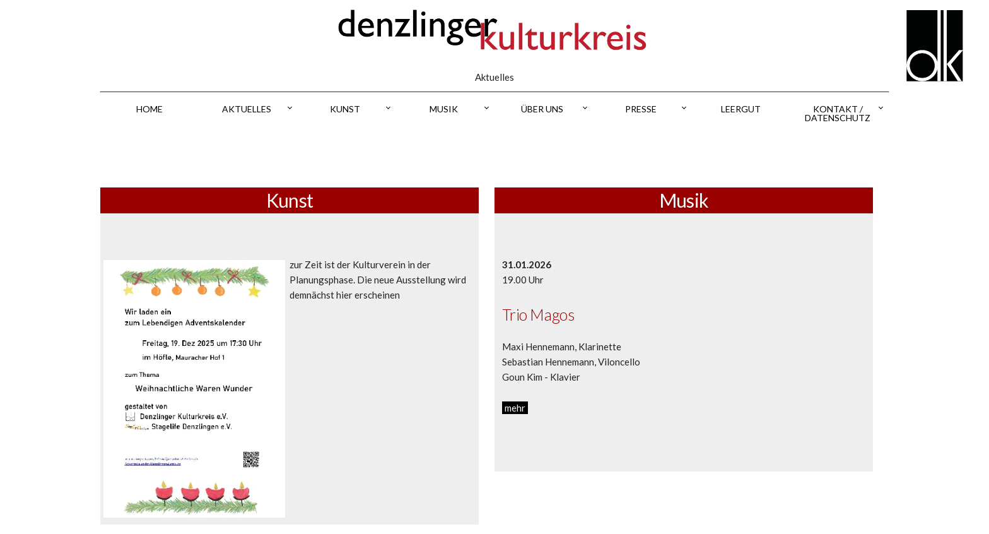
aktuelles (246, 109)
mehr (515, 407)
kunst (345, 109)
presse (641, 109)
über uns (542, 109)
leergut (741, 109)
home (149, 109)
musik (444, 109)
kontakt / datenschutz (837, 113)
